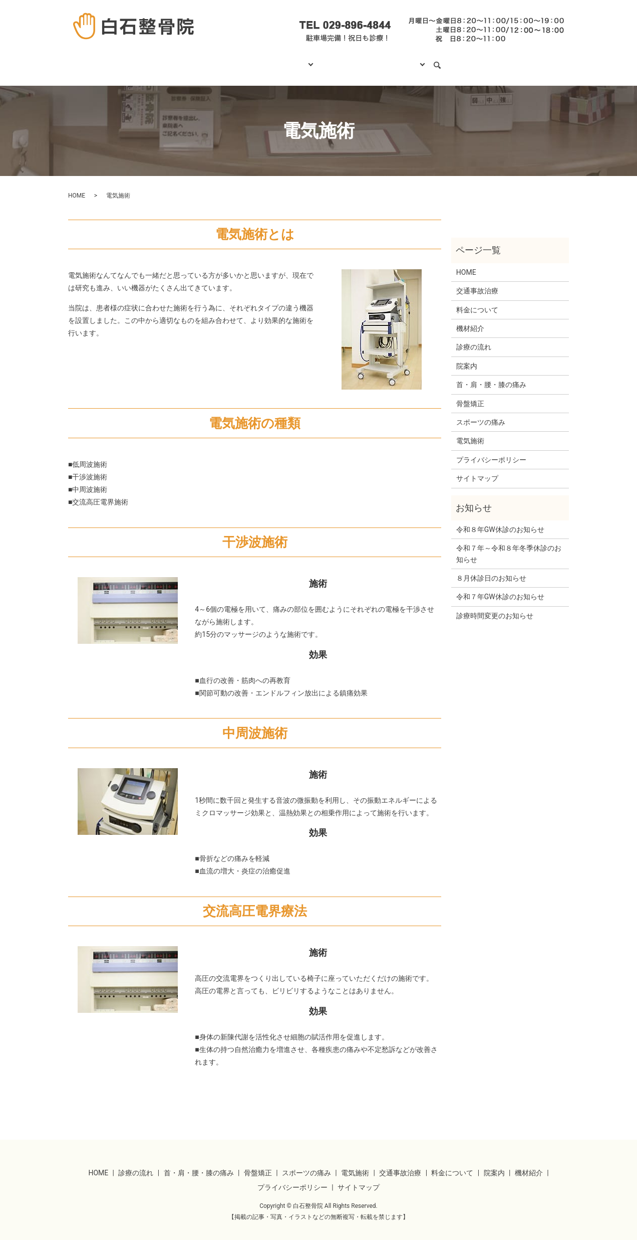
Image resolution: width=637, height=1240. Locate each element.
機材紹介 (470, 319)
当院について (411, 60)
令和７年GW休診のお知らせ (500, 587)
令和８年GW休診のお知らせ (500, 520)
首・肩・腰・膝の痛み (491, 375)
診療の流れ (242, 60)
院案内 (466, 356)
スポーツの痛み (480, 413)
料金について (349, 60)
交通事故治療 (477, 281)
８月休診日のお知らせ (491, 569)
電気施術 (470, 431)
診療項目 (293, 60)
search (457, 61)
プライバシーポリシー (491, 450)
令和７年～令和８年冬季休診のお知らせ (508, 544)
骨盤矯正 (470, 394)
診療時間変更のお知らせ (494, 606)
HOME (195, 60)
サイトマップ (477, 469)
